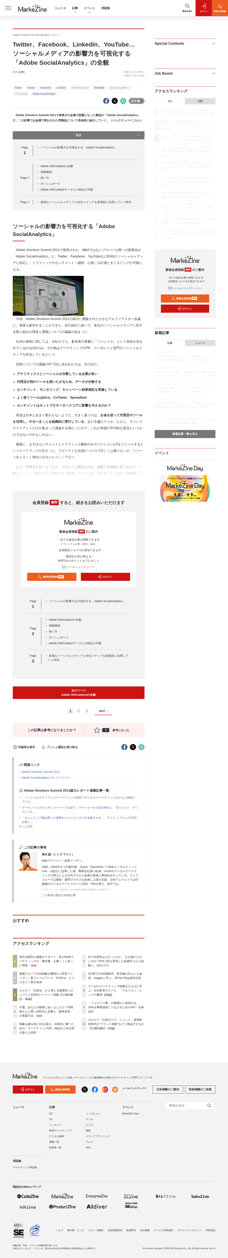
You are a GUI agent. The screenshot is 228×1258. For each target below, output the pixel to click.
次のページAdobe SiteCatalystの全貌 (78, 692)
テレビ (89, 1141)
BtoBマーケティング (60, 1130)
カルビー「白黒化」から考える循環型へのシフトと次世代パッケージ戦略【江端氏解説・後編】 (46, 995)
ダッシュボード (50, 183)
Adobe (31, 87)
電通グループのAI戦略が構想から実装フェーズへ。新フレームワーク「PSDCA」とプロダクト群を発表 (46, 978)
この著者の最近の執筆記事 (59, 895)
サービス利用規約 (163, 1230)
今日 (169, 101)
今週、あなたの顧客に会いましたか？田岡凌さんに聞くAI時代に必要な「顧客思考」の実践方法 (46, 1011)
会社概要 (145, 1230)
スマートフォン (80, 87)
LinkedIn (61, 87)
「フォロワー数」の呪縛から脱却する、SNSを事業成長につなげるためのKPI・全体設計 (116, 1007)
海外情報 (99, 87)
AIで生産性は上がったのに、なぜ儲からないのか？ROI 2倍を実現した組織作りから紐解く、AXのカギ (116, 961)
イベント (89, 8)
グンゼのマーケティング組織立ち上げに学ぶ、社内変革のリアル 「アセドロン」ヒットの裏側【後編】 (115, 990)
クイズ (89, 1125)
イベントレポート (119, 87)
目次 (108, 135)
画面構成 (46, 172)
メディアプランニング (98, 1136)
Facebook (45, 87)
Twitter (18, 87)
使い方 (45, 177)
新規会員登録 (51, 577)
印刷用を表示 (24, 747)
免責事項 (131, 1230)
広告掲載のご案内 (167, 1089)
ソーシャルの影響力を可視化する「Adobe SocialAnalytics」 (79, 147)
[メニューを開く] (8, 8)
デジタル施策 (56, 1136)
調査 (88, 1130)
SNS (88, 1147)
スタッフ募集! (95, 1230)
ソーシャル (21, 93)
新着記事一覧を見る (185, 433)
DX (51, 1113)
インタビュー (93, 1113)
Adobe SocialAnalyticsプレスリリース (46, 777)
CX (51, 1119)
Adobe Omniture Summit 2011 (41, 771)
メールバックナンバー (78, 567)
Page (24, 177)
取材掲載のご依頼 (200, 1089)
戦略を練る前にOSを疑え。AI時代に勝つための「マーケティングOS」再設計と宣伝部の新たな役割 (46, 1028)
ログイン (104, 577)
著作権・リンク (75, 1230)
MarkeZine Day (130, 1113)
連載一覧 (54, 1141)
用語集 (105, 8)
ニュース (60, 8)
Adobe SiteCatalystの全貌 (57, 166)
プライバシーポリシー (189, 1230)
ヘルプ (59, 1230)
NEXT (104, 711)
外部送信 (210, 1230)
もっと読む (26, 826)
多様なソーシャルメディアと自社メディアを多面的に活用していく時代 (86, 202)
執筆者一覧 (55, 1147)
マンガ (89, 1119)
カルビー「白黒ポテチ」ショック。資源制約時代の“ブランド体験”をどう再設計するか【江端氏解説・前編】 (116, 1024)
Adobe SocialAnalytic (44, 93)
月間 (200, 101)
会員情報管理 (115, 1230)
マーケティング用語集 (25, 1167)
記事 (75, 8)
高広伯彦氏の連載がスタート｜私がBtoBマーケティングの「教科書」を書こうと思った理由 (46, 961)
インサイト (55, 1125)
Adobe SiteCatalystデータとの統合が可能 (67, 189)
